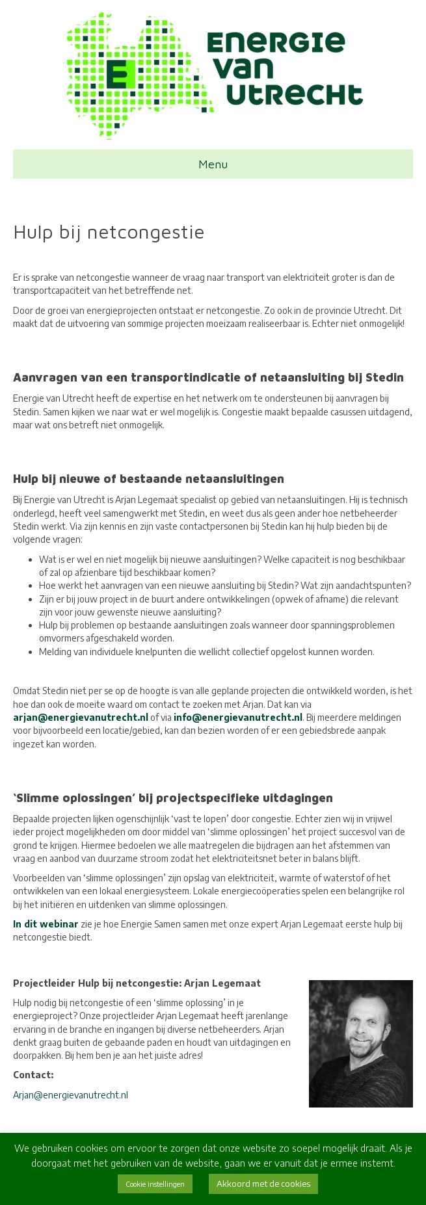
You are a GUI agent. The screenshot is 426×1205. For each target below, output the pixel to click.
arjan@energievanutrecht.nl (80, 717)
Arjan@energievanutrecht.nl (70, 1094)
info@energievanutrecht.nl (238, 717)
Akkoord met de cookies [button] (263, 1183)
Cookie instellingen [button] (155, 1184)
